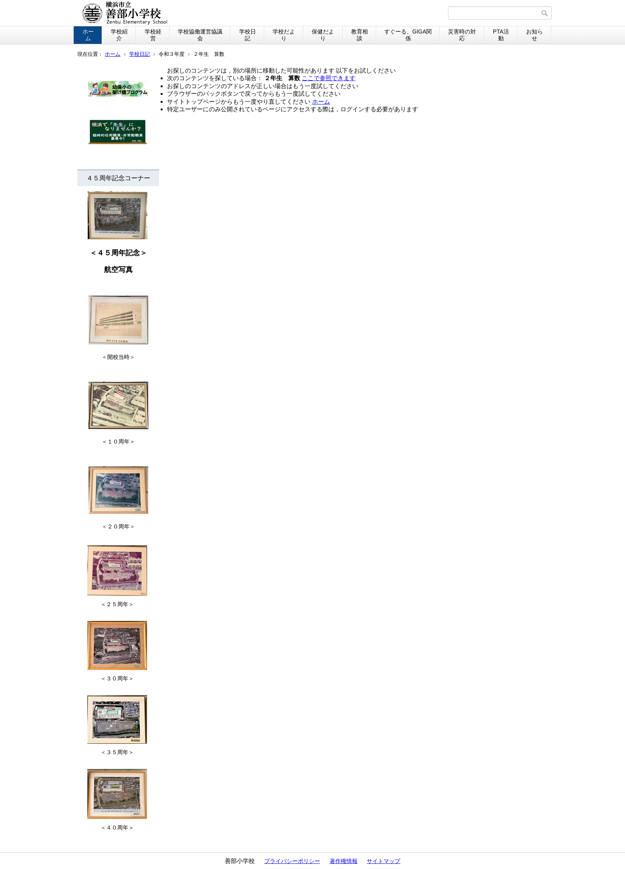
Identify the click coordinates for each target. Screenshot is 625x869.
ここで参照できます (329, 78)
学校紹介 (119, 34)
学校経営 (153, 34)
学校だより (284, 34)
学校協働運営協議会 (200, 34)
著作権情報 (344, 861)
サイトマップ (383, 861)
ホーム (88, 34)
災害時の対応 (462, 34)
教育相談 (359, 34)
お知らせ (534, 34)
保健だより (323, 34)
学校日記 (247, 34)
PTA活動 (501, 34)
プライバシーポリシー (292, 861)
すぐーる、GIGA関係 (408, 34)
